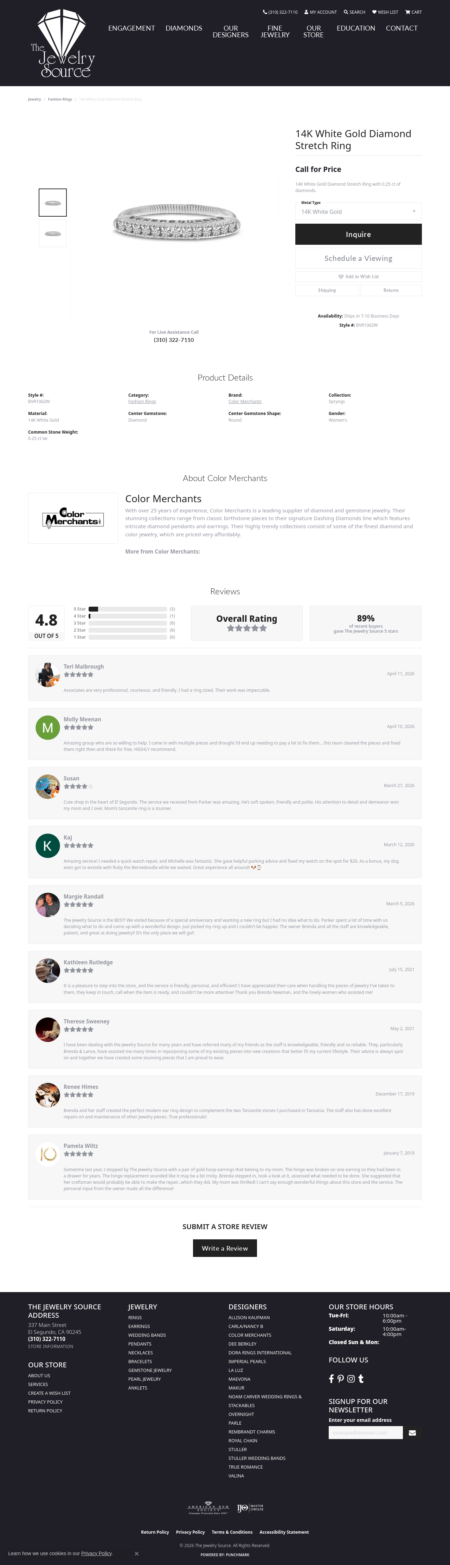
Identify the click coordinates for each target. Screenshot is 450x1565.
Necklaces (140, 1352)
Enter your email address (360, 1420)
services (38, 1384)
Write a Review (225, 1248)
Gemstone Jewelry (150, 1370)
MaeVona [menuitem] (239, 1379)
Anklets (137, 1388)
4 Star (80, 616)
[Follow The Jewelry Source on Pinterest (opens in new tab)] (341, 1379)
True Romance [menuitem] (246, 1467)
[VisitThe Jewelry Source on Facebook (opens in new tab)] (331, 1379)
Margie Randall (84, 896)
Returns (391, 290)
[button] (320, 12)
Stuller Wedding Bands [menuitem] (257, 1458)
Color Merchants (245, 401)
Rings (135, 1317)
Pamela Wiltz (81, 1145)
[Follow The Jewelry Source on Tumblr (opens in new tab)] (361, 1379)
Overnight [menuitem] (241, 1414)
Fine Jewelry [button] (275, 31)
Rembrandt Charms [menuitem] (252, 1432)
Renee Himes (81, 1086)
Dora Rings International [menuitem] (260, 1352)
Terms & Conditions (232, 1532)
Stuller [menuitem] (238, 1449)
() (172, 609)
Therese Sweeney (87, 1021)
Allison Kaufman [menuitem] (249, 1317)
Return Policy (45, 1410)
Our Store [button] (313, 31)
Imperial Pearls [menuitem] (247, 1361)
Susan (71, 778)
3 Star (80, 623)
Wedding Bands (147, 1335)
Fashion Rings (60, 99)
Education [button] (356, 28)
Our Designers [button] (231, 31)
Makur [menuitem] (236, 1388)
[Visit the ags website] (208, 1508)
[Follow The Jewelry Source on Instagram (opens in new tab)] (351, 1379)
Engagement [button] (131, 28)
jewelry (34, 99)
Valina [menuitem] (236, 1476)
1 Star (80, 637)
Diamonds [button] (184, 28)
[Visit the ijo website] (250, 1508)
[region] (175, 218)
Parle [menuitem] (235, 1423)
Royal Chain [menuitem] (243, 1440)
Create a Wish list (49, 1393)
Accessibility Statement (284, 1532)
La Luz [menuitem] (236, 1370)
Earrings (139, 1326)
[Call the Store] (46, 1338)
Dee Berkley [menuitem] (242, 1344)
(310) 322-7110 (174, 340)
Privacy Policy (45, 1402)
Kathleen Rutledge (88, 962)
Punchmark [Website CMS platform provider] (238, 1554)
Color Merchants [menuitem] (250, 1335)
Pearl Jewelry (144, 1379)
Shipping (327, 290)
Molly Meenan (82, 719)
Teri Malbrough (84, 666)
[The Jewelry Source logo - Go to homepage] (66, 43)
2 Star (80, 630)
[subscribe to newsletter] (412, 1432)
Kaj (68, 837)
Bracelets (140, 1361)
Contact (402, 28)
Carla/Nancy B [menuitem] (246, 1326)
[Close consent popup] (137, 1554)
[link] (280, 12)
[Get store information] (50, 1346)
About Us (39, 1375)
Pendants (140, 1344)
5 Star (80, 609)
